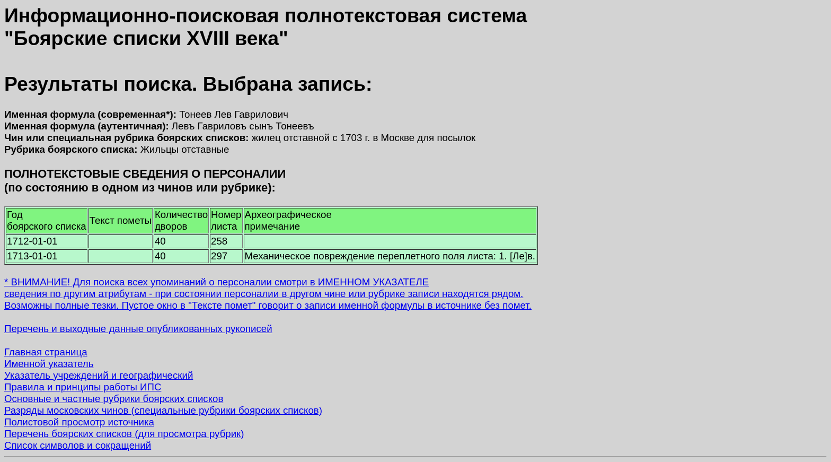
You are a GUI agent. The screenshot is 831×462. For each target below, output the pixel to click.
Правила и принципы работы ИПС (82, 387)
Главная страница (45, 352)
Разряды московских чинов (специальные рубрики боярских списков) (163, 410)
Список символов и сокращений (77, 445)
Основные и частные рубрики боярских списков (113, 398)
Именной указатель (48, 363)
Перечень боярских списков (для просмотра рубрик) (124, 433)
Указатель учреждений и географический (98, 375)
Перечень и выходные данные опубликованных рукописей (138, 328)
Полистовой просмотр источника (79, 422)
